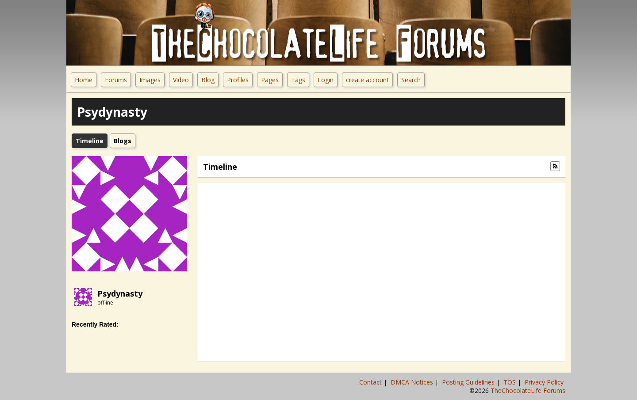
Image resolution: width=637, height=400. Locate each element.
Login (326, 80)
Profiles (238, 80)
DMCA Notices (413, 382)
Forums (116, 80)
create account (367, 80)
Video (181, 80)
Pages (270, 80)
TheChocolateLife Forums (528, 390)
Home (83, 80)
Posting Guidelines (469, 382)
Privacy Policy (545, 382)
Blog (208, 80)
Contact (371, 382)
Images (150, 80)
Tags (298, 80)
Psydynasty (119, 293)
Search (411, 80)
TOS (510, 382)
